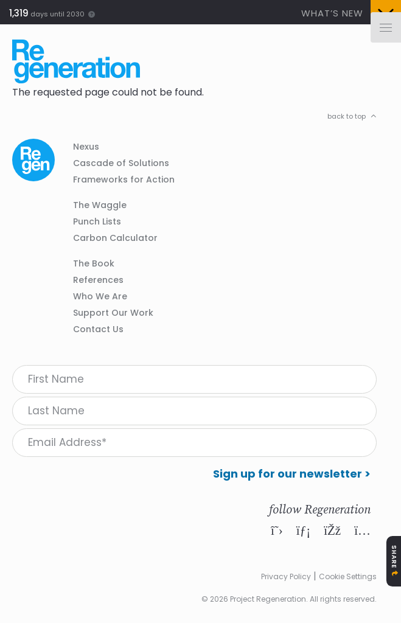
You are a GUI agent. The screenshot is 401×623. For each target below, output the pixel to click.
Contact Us (98, 329)
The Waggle (100, 205)
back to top (346, 116)
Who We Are (100, 296)
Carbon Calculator (115, 238)
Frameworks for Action (124, 179)
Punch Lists (97, 221)
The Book (93, 263)
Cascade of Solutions (121, 163)
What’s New (332, 13)
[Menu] (386, 27)
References (98, 280)
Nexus (86, 147)
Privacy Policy (286, 576)
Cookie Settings (348, 576)
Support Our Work (113, 313)
